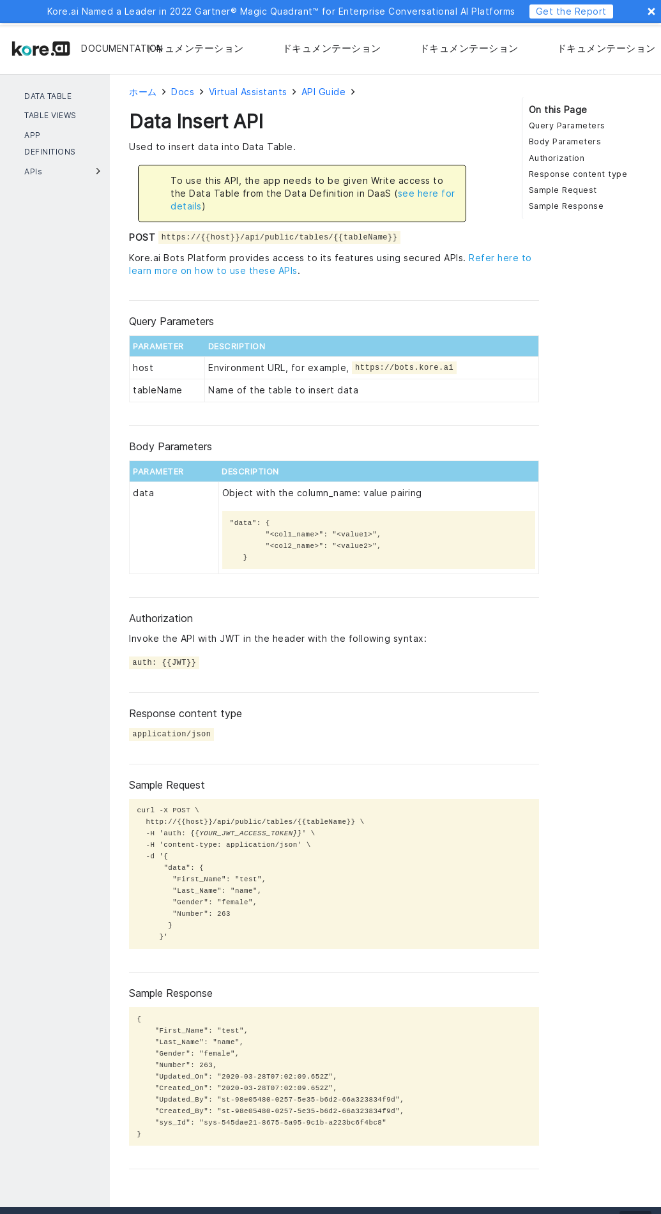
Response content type (578, 174)
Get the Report (571, 11)
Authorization (557, 158)
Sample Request (563, 190)
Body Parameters (565, 141)
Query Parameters (567, 125)
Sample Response (566, 206)
